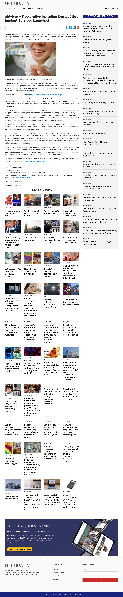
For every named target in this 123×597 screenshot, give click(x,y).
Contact (56, 579)
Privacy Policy (58, 573)
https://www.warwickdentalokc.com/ (26, 177)
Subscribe (100, 580)
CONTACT (40, 8)
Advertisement (59, 576)
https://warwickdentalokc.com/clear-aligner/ (47, 95)
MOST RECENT (19, 8)
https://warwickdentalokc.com (36, 161)
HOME (8, 8)
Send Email (14, 170)
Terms (55, 569)
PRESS (30, 8)
